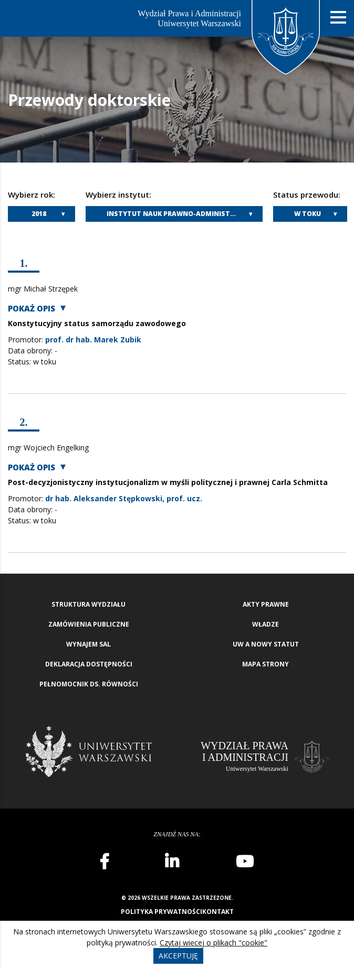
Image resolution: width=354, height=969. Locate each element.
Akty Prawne (266, 604)
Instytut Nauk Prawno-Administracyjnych (185, 213)
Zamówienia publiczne (88, 624)
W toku (307, 213)
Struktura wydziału (88, 604)
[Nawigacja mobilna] (338, 17)
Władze (265, 624)
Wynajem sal (88, 644)
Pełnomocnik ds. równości (88, 684)
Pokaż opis (31, 309)
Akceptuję (178, 956)
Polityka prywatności (161, 911)
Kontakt (218, 911)
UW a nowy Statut (266, 644)
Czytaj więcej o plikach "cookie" (213, 943)
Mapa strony (265, 664)
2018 (39, 213)
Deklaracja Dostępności (88, 664)
